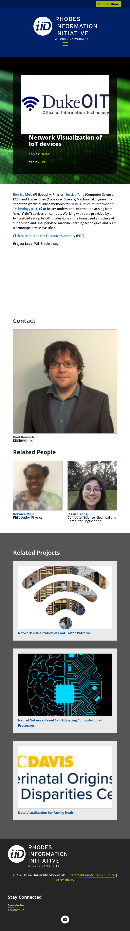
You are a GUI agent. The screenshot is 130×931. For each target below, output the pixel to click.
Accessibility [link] (65, 880)
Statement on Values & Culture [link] (92, 875)
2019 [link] (41, 162)
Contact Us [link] (16, 910)
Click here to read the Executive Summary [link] (44, 236)
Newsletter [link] (16, 905)
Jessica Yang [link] (75, 194)
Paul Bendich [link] (23, 437)
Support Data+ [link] (109, 4)
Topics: (34, 154)
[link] (65, 28)
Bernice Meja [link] (22, 194)
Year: (33, 162)
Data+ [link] (45, 154)
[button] (65, 44)
